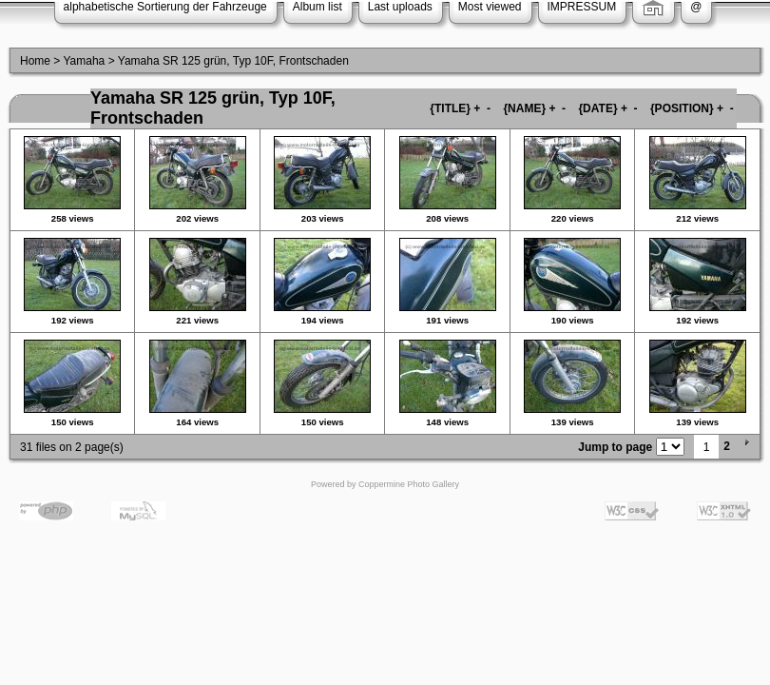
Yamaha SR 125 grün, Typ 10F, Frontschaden (233, 61)
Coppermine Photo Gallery (408, 484)
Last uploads (400, 6)
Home (35, 61)
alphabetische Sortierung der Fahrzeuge (165, 6)
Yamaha (84, 61)
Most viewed (490, 6)
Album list (317, 6)
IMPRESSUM (582, 6)
